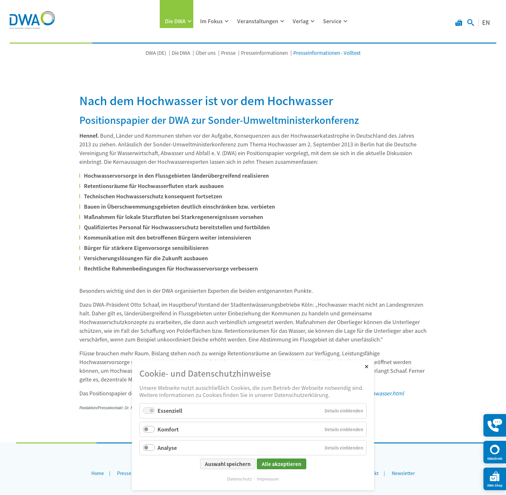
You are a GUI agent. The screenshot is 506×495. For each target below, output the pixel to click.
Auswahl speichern (228, 463)
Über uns (206, 52)
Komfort (168, 429)
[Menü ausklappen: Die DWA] (190, 21)
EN (486, 22)
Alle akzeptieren (281, 463)
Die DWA (175, 21)
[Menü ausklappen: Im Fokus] (227, 21)
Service (332, 21)
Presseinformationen (264, 52)
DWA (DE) (156, 52)
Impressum (268, 479)
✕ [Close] (366, 366)
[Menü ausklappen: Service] (345, 21)
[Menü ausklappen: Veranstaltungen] (282, 21)
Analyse (167, 447)
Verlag (301, 21)
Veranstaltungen (257, 21)
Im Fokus (211, 21)
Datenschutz (239, 479)
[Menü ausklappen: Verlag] (313, 21)
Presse (228, 52)
